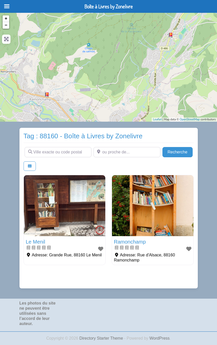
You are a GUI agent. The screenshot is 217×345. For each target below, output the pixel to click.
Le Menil (35, 242)
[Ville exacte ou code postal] (58, 152)
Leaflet (157, 119)
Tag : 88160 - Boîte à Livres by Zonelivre (83, 136)
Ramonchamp (130, 242)
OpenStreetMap (190, 119)
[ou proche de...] (127, 152)
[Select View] (30, 166)
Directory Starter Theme (101, 338)
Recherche (180, 151)
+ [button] (6, 19)
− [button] (6, 25)
